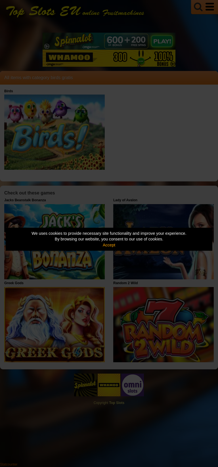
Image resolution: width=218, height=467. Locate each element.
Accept (109, 245)
